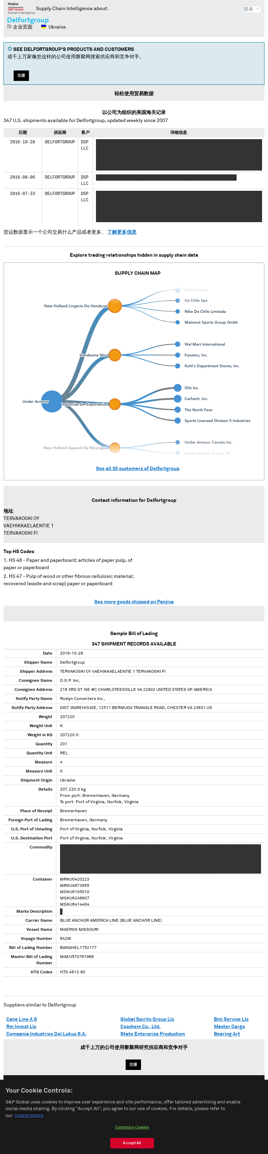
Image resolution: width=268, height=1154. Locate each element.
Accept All (132, 1146)
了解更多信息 (121, 232)
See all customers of (137, 468)
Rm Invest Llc (21, 1026)
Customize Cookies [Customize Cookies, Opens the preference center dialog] (132, 1131)
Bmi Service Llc (231, 1019)
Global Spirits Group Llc (147, 1019)
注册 (21, 75)
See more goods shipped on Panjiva (134, 601)
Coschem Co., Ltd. (140, 1026)
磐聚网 (21, 8)
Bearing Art (227, 1034)
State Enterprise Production (152, 1034)
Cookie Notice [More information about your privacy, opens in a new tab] (29, 1119)
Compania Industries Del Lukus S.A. (46, 1034)
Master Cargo (229, 1026)
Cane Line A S (21, 1019)
